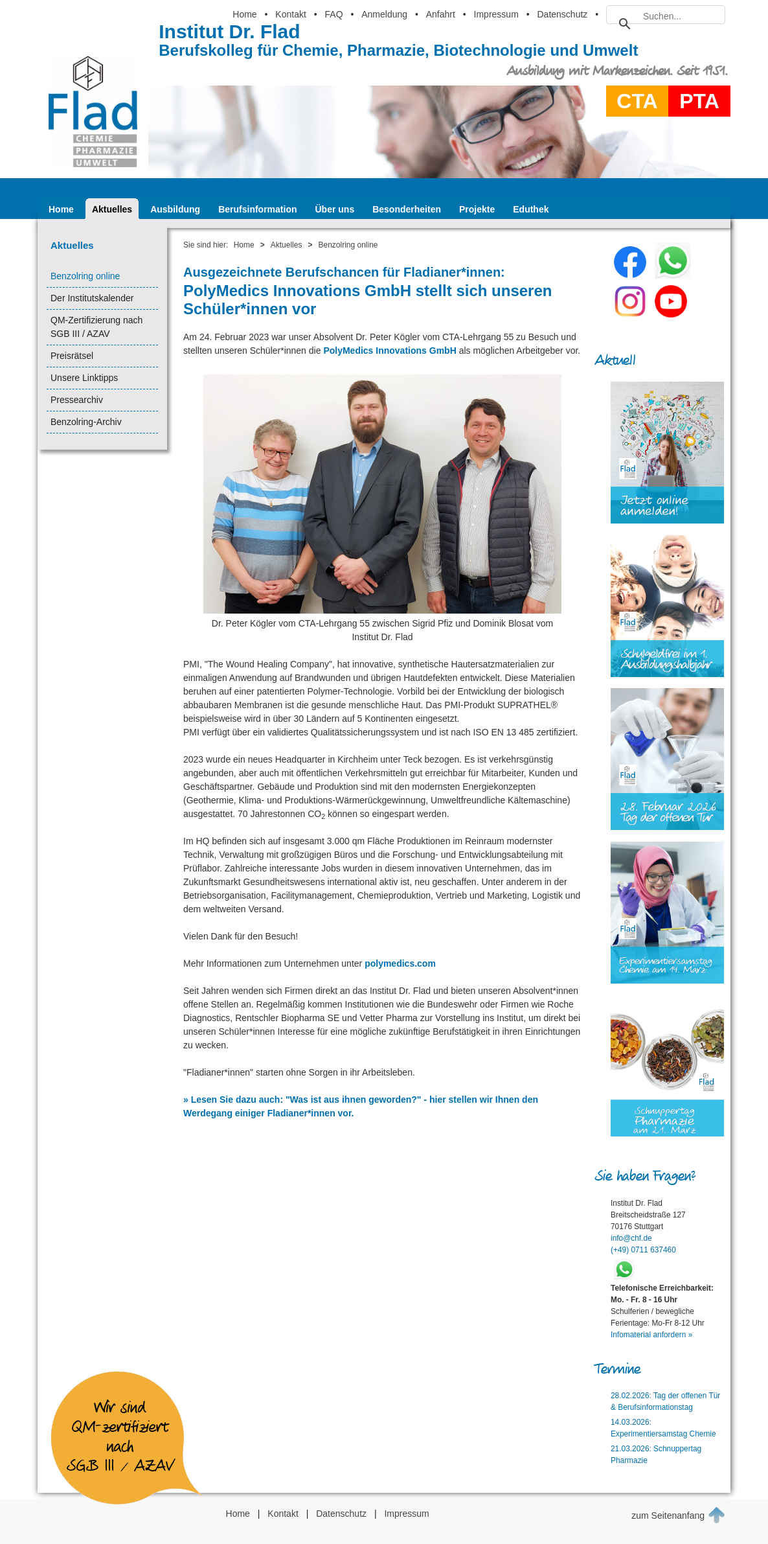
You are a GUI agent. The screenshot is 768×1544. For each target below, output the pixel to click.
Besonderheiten (406, 209)
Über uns (335, 209)
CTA (636, 101)
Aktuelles (112, 209)
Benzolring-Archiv (86, 422)
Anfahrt (440, 14)
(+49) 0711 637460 (643, 1249)
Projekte (477, 209)
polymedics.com (400, 963)
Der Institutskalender (92, 298)
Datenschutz (562, 14)
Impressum (496, 14)
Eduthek (530, 209)
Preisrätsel (72, 356)
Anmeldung (384, 14)
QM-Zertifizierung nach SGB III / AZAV (96, 327)
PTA (699, 101)
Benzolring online (85, 276)
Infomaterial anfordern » (651, 1334)
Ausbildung (175, 209)
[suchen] (663, 16)
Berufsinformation (257, 209)
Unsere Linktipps (84, 378)
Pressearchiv (77, 400)
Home (244, 14)
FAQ (334, 14)
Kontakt (290, 14)
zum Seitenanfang (678, 1515)
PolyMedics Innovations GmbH (389, 350)
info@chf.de (631, 1238)
